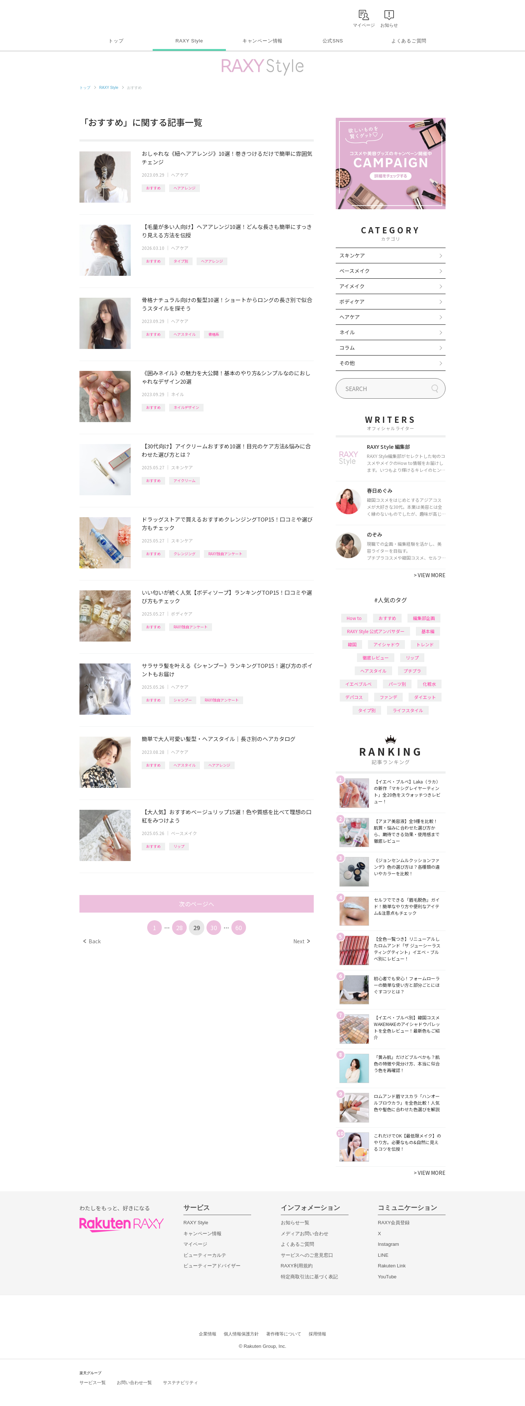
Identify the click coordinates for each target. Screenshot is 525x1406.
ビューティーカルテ (204, 1255)
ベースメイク (184, 833)
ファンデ (388, 697)
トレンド (425, 644)
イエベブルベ (358, 684)
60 (238, 927)
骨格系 (213, 334)
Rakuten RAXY (111, 17)
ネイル (177, 394)
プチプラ (412, 671)
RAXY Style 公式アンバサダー (376, 631)
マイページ (195, 1244)
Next (301, 941)
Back (92, 941)
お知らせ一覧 (295, 1222)
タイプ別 (181, 261)
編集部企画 (424, 618)
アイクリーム (185, 480)
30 (214, 927)
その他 (347, 362)
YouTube (387, 1276)
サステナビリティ (180, 1382)
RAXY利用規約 (297, 1265)
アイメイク (352, 286)
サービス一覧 (92, 1382)
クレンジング (185, 553)
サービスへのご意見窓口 (307, 1255)
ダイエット (425, 697)
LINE (383, 1255)
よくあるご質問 (409, 41)
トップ (115, 41)
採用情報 (317, 1334)
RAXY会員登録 (394, 1222)
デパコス (354, 697)
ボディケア (182, 613)
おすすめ (153, 188)
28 (179, 927)
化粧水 (429, 684)
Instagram (388, 1244)
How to (354, 618)
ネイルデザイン (186, 407)
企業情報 (207, 1334)
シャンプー (183, 700)
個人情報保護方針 (241, 1334)
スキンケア (182, 467)
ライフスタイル (407, 710)
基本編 (428, 631)
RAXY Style (189, 41)
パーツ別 (397, 684)
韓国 (352, 644)
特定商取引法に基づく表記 (309, 1276)
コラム (347, 347)
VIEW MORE (430, 575)
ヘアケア (180, 175)
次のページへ (196, 903)
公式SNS (333, 41)
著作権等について (283, 1334)
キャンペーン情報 (262, 41)
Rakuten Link (392, 1265)
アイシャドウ (386, 644)
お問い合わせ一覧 (134, 1382)
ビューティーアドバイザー (212, 1265)
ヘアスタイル (185, 334)
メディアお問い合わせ (304, 1233)
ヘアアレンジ (185, 188)
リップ (179, 846)
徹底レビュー (375, 657)
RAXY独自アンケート (225, 553)
